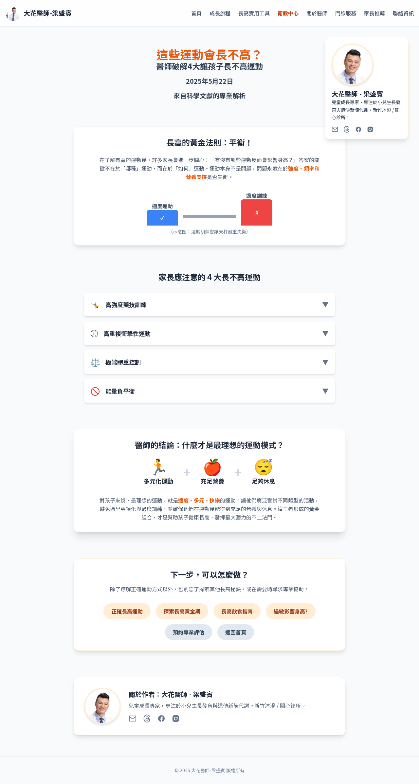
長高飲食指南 (237, 611)
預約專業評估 (188, 632)
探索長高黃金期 (182, 611)
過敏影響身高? (291, 611)
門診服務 (345, 13)
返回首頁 (235, 632)
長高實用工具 (254, 13)
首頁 (196, 13)
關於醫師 (316, 13)
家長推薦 (374, 13)
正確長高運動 (127, 611)
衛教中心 (288, 13)
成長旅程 (220, 13)
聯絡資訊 (403, 13)
